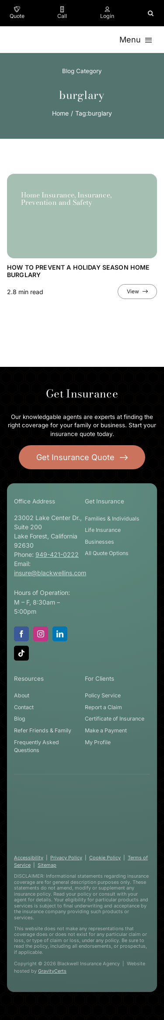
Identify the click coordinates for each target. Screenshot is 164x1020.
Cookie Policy (105, 858)
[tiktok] (21, 653)
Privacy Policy (66, 858)
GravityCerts (52, 971)
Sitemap (47, 865)
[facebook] (21, 633)
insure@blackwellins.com (50, 573)
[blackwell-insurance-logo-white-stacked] (78, 795)
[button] (150, 13)
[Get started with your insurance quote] (82, 457)
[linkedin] (59, 633)
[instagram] (40, 633)
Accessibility (28, 858)
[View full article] (137, 291)
